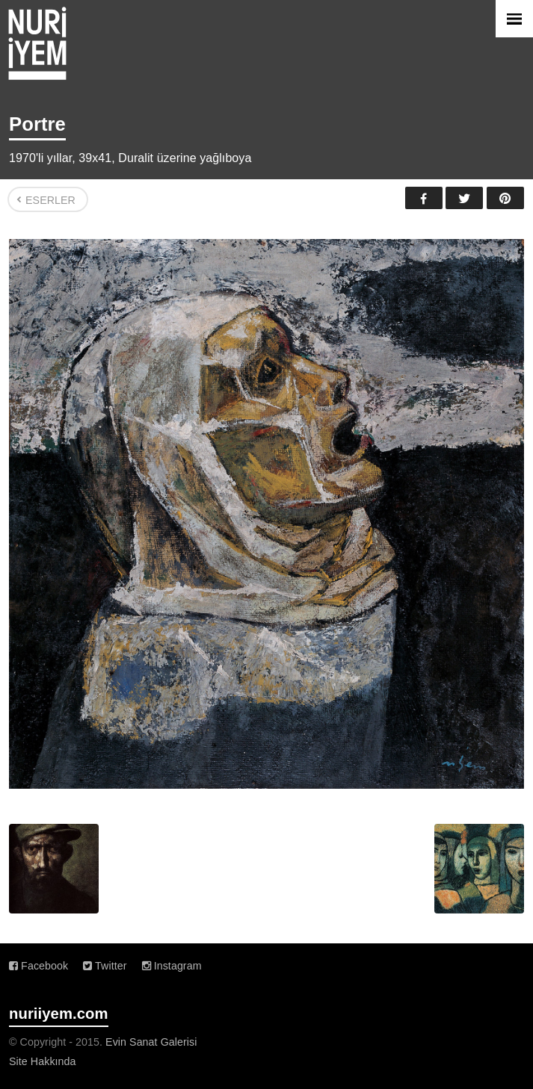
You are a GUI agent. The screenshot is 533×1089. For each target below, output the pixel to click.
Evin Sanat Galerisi (151, 1042)
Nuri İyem (37, 43)
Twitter (464, 198)
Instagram (172, 966)
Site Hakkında (42, 1061)
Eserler (50, 200)
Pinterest (505, 198)
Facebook (424, 198)
